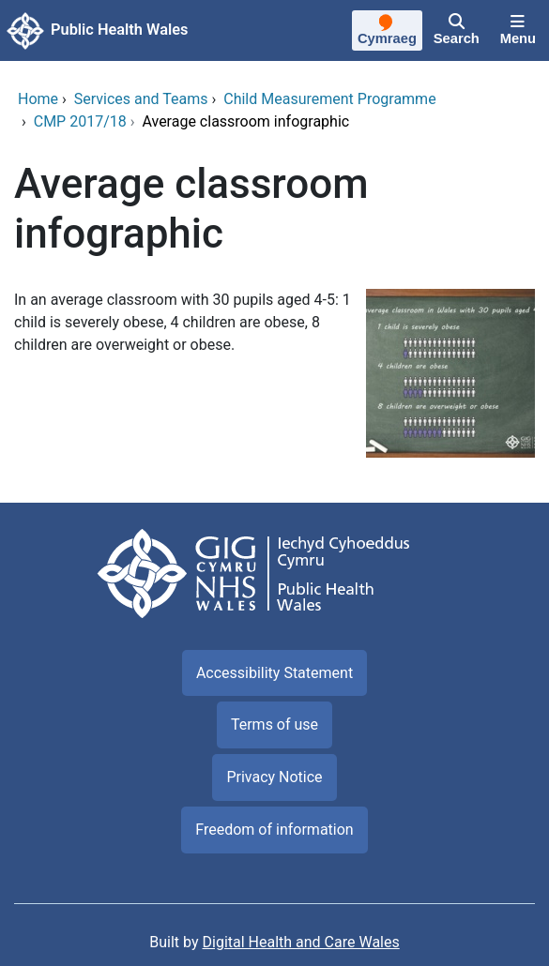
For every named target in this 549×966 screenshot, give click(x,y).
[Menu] (518, 31)
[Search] (456, 31)
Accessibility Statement (274, 673)
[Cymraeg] (387, 33)
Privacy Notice (274, 777)
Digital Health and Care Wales (301, 942)
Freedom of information (274, 829)
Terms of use (274, 724)
